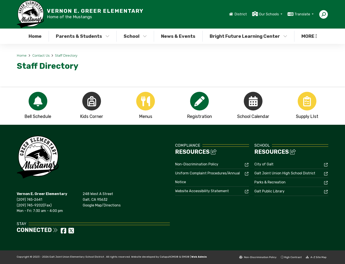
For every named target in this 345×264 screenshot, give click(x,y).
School (135, 36)
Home (35, 36)
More (309, 36)
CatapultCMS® (169, 256)
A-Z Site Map (316, 257)
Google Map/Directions (102, 205)
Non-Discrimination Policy (196, 164)
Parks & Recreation (270, 182)
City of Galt (263, 164)
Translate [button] (302, 14)
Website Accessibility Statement (202, 191)
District (241, 14)
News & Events (178, 36)
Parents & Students (82, 36)
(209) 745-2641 (29, 199)
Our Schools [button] (269, 14)
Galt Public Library (269, 191)
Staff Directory (66, 56)
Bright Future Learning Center (247, 36)
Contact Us (41, 56)
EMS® (185, 256)
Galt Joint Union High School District (284, 173)
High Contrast (293, 257)
